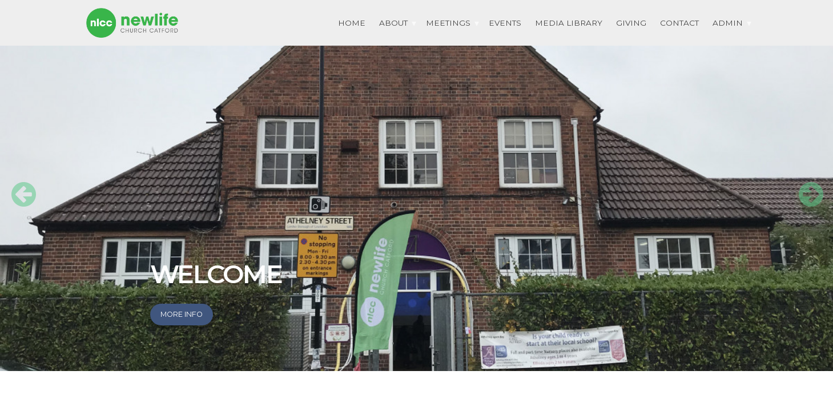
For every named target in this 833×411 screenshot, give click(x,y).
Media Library (568, 22)
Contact (679, 22)
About (393, 22)
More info (181, 314)
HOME (351, 22)
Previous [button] (17, 185)
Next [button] (804, 185)
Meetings (448, 22)
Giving (631, 22)
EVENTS (505, 22)
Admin (728, 22)
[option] (416, 185)
